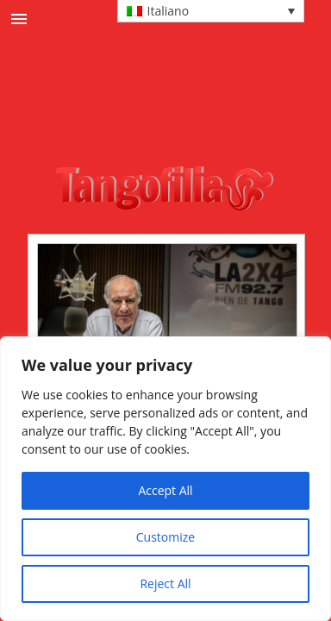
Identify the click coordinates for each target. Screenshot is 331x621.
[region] (165, 478)
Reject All (165, 583)
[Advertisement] (183, 119)
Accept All (165, 490)
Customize (165, 537)
